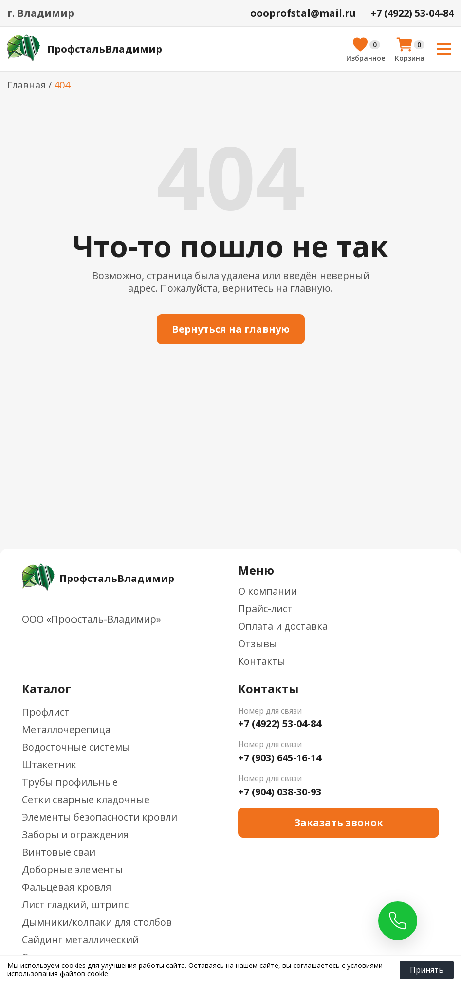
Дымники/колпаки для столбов (97, 922)
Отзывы (257, 643)
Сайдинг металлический (80, 939)
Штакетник (49, 764)
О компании (267, 590)
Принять (426, 970)
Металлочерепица (66, 729)
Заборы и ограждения (75, 834)
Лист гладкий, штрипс (75, 904)
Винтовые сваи (58, 852)
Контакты (261, 661)
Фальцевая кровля (66, 887)
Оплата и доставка (283, 626)
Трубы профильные (70, 782)
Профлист (46, 712)
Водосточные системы (76, 747)
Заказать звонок (338, 822)
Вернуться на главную (231, 328)
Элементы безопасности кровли (99, 817)
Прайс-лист (265, 608)
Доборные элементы (72, 869)
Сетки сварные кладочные (85, 799)
